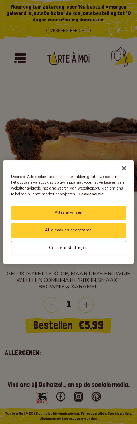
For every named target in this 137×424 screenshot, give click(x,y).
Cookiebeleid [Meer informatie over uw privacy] (91, 194)
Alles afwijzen (68, 212)
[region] (68, 212)
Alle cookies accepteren (68, 230)
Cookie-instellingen (68, 248)
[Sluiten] (124, 168)
